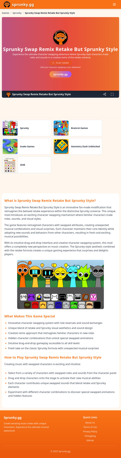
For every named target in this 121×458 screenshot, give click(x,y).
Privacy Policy (90, 431)
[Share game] (104, 94)
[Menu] (114, 4)
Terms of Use (90, 427)
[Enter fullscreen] (112, 94)
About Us (90, 422)
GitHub (90, 440)
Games (5, 12)
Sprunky (17, 12)
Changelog (90, 435)
